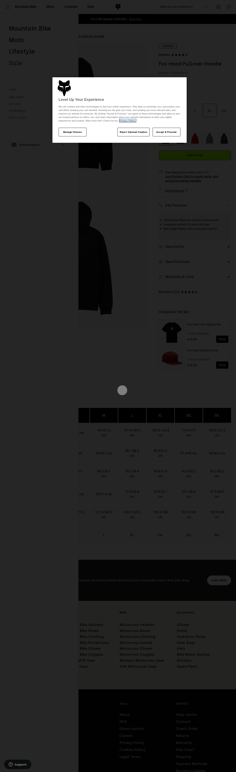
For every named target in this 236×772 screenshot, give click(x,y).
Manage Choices (72, 131)
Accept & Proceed (166, 131)
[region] (119, 110)
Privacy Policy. (128, 120)
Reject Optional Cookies (133, 131)
